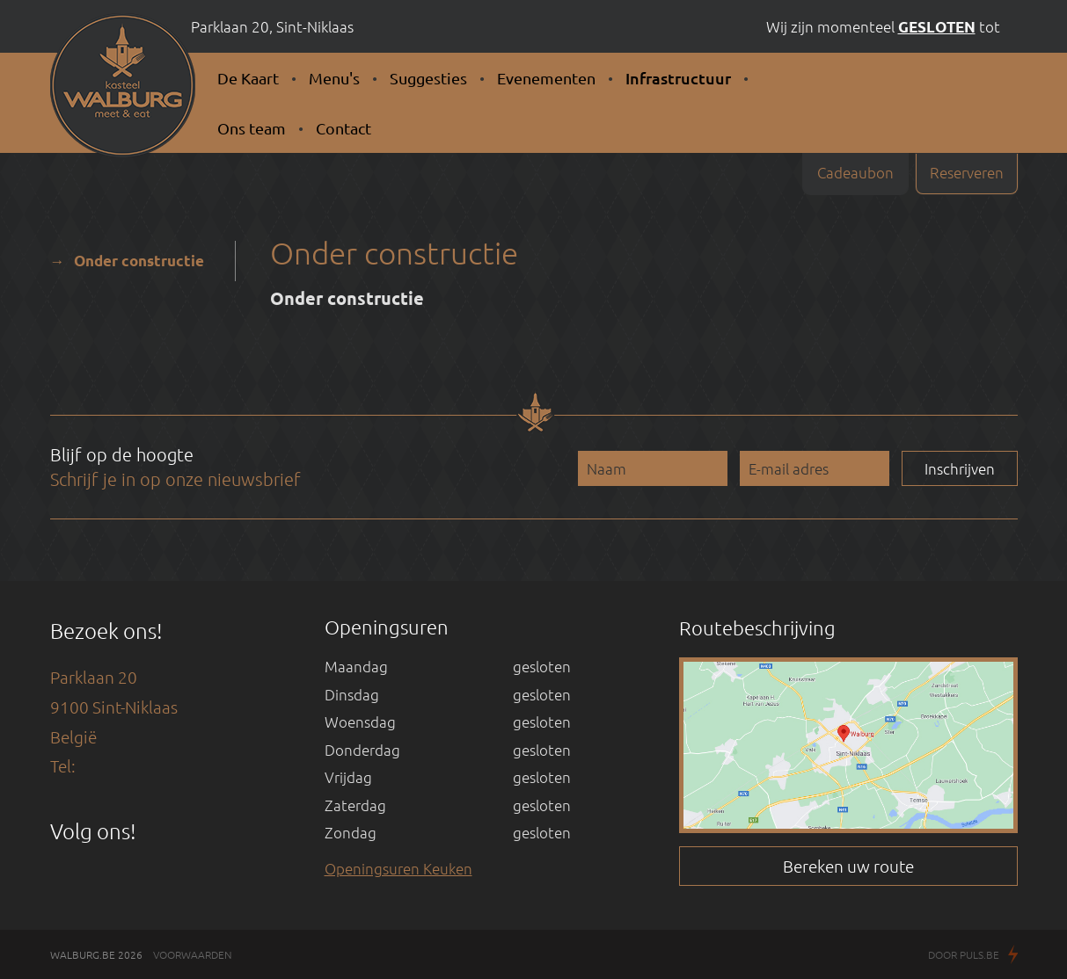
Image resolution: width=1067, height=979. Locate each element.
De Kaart (248, 78)
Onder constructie (139, 260)
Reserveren (967, 172)
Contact (343, 128)
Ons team (251, 128)
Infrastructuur (678, 78)
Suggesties (428, 78)
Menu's (334, 78)
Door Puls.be (973, 955)
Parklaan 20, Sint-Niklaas (272, 26)
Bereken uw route (848, 865)
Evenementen (546, 78)
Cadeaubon (855, 172)
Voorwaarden (192, 954)
